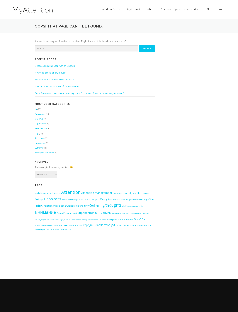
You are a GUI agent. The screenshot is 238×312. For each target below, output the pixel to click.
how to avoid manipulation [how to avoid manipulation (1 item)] (72, 199)
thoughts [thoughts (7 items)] (113, 205)
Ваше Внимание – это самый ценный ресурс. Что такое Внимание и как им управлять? (79, 92)
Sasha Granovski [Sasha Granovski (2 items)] (68, 205)
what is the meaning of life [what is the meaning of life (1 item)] (132, 206)
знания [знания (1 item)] (115, 213)
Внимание (40, 113)
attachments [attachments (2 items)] (54, 192)
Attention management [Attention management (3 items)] (96, 192)
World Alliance (111, 9)
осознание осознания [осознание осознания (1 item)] (44, 225)
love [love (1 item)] (135, 199)
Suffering (39, 147)
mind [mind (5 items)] (39, 205)
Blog (209, 9)
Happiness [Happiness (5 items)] (52, 198)
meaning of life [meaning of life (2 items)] (145, 199)
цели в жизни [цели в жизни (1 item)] (121, 225)
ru (220, 9)
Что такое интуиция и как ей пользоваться (57, 86)
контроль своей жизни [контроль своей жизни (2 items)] (120, 219)
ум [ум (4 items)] (113, 225)
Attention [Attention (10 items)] (71, 192)
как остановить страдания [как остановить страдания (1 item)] (57, 220)
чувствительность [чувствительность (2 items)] (60, 229)
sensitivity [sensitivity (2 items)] (84, 205)
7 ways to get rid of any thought (50, 72)
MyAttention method (140, 9)
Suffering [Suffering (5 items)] (97, 205)
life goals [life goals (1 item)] (129, 199)
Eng (36, 133)
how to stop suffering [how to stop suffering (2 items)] (95, 199)
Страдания (40, 123)
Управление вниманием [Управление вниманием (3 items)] (94, 212)
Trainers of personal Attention (180, 9)
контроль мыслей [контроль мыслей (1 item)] (98, 220)
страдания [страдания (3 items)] (90, 225)
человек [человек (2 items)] (131, 224)
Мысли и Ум (41, 128)
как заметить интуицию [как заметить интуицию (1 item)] (128, 213)
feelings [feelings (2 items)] (39, 199)
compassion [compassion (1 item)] (117, 193)
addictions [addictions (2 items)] (40, 192)
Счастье (39, 118)
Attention (39, 138)
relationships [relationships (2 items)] (51, 205)
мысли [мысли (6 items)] (140, 218)
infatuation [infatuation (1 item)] (120, 199)
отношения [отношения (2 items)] (60, 224)
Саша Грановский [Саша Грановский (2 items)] (67, 212)
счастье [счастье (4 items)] (104, 225)
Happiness (40, 142)
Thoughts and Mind (44, 152)
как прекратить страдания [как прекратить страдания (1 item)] (80, 220)
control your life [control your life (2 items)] (131, 192)
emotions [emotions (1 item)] (144, 193)
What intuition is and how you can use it (54, 79)
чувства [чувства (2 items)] (44, 229)
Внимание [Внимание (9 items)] (45, 212)
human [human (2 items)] (112, 199)
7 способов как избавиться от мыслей (55, 65)
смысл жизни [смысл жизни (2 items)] (75, 224)
